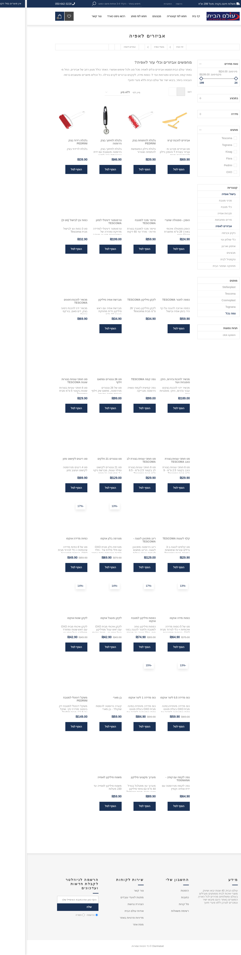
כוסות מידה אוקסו (153, 618)
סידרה (207, 114)
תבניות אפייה (198, 213)
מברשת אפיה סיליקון (83, 299)
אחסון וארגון (202, 246)
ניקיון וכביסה (202, 232)
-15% (122, 665)
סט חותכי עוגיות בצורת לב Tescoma (114, 460)
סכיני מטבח (198, 200)
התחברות (141, 4)
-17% (54, 506)
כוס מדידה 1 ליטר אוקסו (115, 697)
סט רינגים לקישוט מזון (48, 458)
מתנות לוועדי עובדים (105, 897)
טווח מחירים (204, 63)
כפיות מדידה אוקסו (50, 538)
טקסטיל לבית (201, 259)
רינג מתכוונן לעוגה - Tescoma (117, 540)
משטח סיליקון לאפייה (83, 777)
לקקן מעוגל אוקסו (84, 618)
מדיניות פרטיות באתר (105, 917)
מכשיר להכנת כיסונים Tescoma (49, 301)
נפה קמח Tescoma (116, 379)
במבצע (207, 98)
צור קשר (112, 890)
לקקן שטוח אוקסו (50, 618)
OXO (202, 172)
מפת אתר (111, 924)
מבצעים (204, 252)
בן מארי (90, 697)
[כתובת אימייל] (51, 899)
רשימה (146, 91)
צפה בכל (204, 313)
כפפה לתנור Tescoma (149, 299)
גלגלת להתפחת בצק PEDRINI (117, 142)
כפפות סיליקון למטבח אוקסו (116, 619)
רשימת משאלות (153, 910)
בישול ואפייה (202, 194)
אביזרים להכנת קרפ (151, 140)
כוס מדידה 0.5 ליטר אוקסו (148, 697)
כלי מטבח (199, 206)
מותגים (207, 129)
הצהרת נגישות (109, 904)
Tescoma (200, 138)
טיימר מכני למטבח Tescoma (118, 222)
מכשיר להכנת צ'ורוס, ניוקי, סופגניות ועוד (148, 381)
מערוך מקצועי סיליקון (116, 777)
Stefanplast (202, 287)
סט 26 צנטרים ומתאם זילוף (82, 381)
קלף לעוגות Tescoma (149, 538)
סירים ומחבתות (196, 219)
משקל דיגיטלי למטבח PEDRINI (48, 699)
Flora (202, 158)
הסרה (52, 915)
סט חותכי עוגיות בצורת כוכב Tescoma (150, 460)
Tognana (200, 144)
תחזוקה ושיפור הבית (197, 265)
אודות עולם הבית (107, 910)
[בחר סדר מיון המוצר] (90, 92)
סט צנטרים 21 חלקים (83, 458)
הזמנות (158, 890)
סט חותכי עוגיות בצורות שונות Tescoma (48, 381)
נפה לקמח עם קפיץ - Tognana (151, 779)
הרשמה (152, 4)
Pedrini (201, 165)
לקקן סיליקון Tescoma (114, 299)
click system (202, 335)
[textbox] (92, 3)
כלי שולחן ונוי (201, 239)
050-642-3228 (38, 3)
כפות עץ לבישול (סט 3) (48, 220)
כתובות (158, 897)
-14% (88, 585)
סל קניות (157, 904)
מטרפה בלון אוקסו (84, 538)
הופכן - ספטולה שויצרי (150, 220)
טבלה (154, 91)
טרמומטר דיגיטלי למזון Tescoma (82, 222)
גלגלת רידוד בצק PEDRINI (51, 142)
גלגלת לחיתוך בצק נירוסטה (84, 142)
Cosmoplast (202, 300)
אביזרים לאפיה (196, 226)
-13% (88, 506)
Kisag (202, 151)
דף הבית (152, 47)
